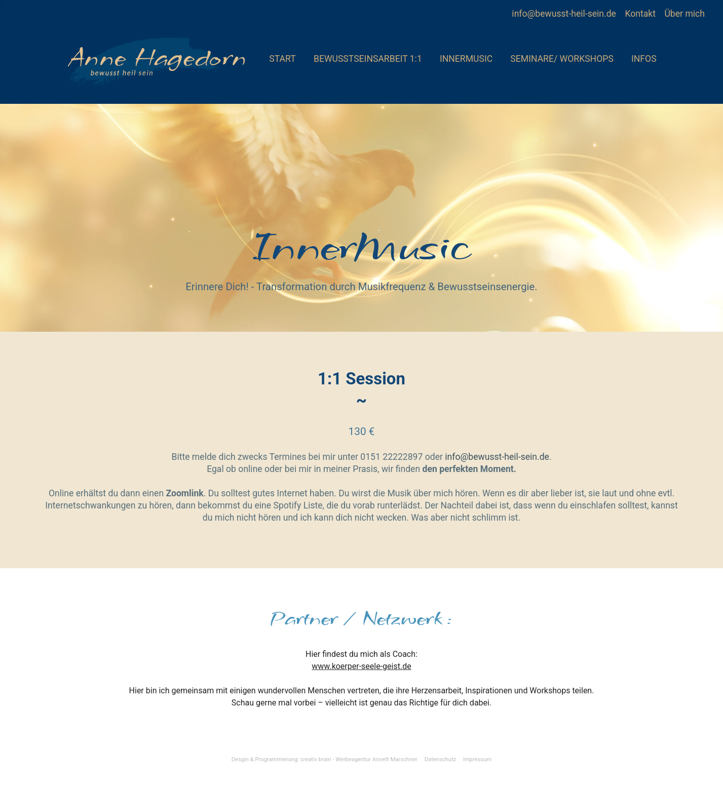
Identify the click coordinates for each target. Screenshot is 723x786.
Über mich (684, 14)
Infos (644, 59)
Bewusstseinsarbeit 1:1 (368, 59)
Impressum (477, 759)
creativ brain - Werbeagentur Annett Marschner (358, 759)
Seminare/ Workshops (561, 59)
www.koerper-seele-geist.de (361, 666)
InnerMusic (466, 59)
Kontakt (641, 14)
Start (282, 59)
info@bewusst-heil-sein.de (564, 14)
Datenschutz (440, 759)
